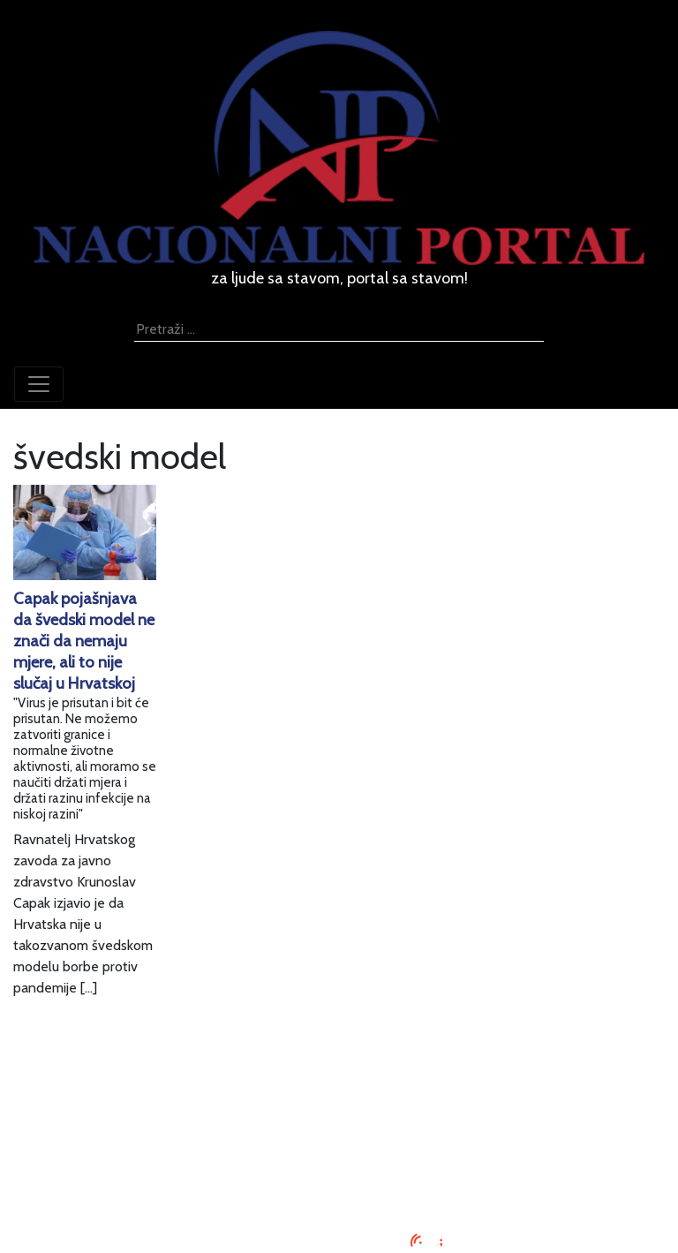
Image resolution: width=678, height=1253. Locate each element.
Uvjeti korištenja (339, 1121)
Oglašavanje (339, 1100)
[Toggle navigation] (39, 384)
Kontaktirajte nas (339, 1164)
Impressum (339, 1079)
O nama (339, 1143)
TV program (339, 1185)
